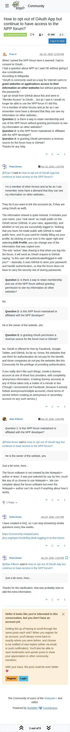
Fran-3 (12, 54)
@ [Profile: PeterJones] (10, 442)
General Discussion (15, 35)
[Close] (63, 614)
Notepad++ (50, 698)
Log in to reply (57, 41)
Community (36, 6)
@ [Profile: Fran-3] (7, 172)
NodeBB (32, 707)
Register (11, 678)
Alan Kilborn (16, 419)
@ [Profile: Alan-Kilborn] (10, 564)
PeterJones (15, 166)
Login (23, 678)
